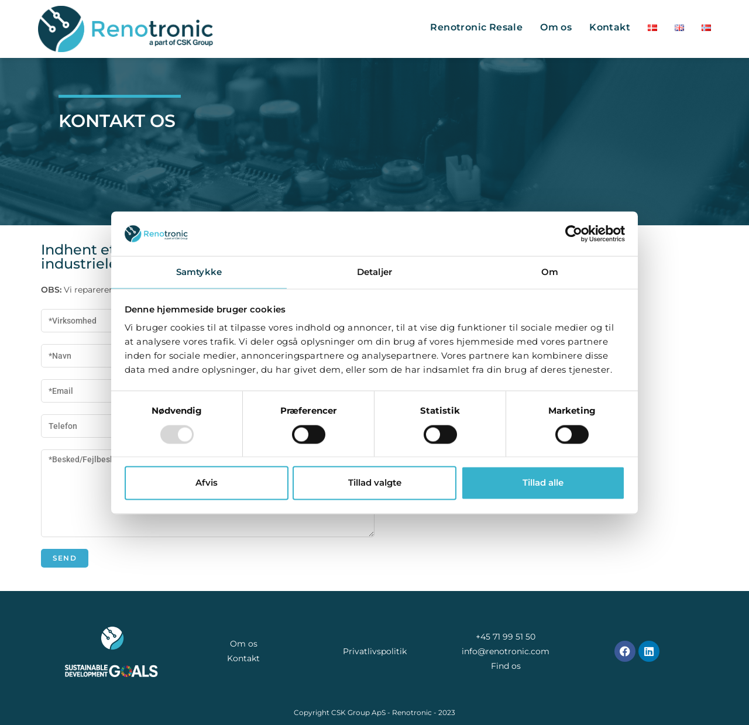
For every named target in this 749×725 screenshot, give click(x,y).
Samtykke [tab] (199, 272)
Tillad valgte (374, 483)
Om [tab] (549, 272)
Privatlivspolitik (375, 651)
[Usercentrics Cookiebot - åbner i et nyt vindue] (574, 233)
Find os (506, 666)
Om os (243, 643)
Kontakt (243, 658)
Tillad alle (543, 483)
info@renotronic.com (505, 651)
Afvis (206, 483)
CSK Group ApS (358, 712)
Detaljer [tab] (374, 272)
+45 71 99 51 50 (505, 636)
